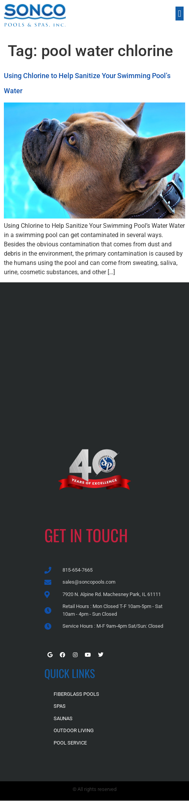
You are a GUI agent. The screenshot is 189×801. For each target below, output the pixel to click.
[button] (179, 13)
